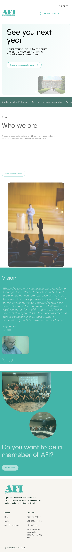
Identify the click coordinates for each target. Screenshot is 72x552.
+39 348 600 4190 (34, 521)
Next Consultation (12, 525)
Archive (8, 521)
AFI (23, 548)
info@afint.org (33, 525)
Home (7, 517)
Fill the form (10, 469)
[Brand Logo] (8, 13)
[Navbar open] (67, 12)
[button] (63, 5)
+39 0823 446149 (34, 517)
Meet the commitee (13, 175)
